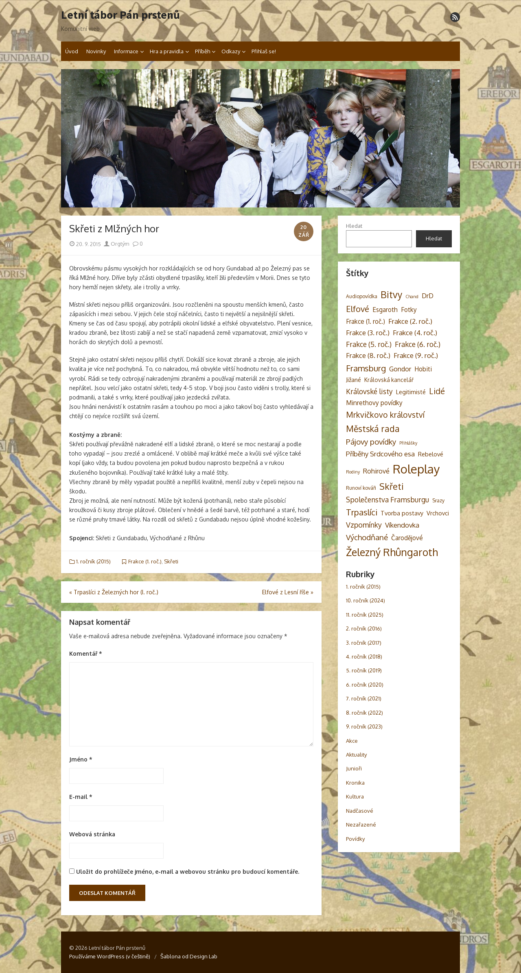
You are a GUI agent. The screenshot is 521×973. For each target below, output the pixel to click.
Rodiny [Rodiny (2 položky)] (353, 472)
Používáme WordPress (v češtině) (109, 956)
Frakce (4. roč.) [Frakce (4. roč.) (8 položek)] (415, 332)
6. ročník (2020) (364, 684)
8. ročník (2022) (364, 712)
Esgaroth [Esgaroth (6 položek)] (385, 309)
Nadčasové (359, 810)
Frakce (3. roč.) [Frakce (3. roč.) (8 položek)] (368, 332)
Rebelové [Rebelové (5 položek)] (430, 454)
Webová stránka (92, 834)
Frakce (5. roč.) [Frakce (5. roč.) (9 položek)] (369, 344)
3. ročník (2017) (363, 642)
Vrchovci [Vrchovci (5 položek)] (438, 513)
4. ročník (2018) (364, 656)
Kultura (355, 796)
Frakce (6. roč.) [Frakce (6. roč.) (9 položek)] (417, 344)
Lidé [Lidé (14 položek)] (437, 391)
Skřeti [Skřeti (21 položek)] (391, 486)
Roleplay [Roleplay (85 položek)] (416, 468)
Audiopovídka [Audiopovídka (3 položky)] (361, 296)
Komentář (85, 653)
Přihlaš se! (264, 51)
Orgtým (116, 243)
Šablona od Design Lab (188, 956)
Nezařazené (361, 824)
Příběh (202, 51)
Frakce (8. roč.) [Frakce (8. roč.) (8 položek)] (368, 355)
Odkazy (230, 51)
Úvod (71, 51)
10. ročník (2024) (365, 600)
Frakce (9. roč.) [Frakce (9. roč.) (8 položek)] (416, 355)
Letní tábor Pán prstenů (120, 15)
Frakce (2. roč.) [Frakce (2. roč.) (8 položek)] (410, 321)
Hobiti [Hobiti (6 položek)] (423, 369)
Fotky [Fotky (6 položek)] (409, 309)
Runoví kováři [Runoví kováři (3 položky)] (361, 487)
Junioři (354, 768)
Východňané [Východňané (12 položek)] (367, 537)
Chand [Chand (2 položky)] (411, 296)
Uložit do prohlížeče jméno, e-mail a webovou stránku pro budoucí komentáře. (187, 871)
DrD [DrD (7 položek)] (427, 295)
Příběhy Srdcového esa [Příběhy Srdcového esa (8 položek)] (380, 453)
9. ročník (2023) (364, 726)
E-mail (80, 796)
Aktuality (356, 754)
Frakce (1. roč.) (145, 561)
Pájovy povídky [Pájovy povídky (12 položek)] (371, 441)
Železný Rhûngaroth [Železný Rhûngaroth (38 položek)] (392, 551)
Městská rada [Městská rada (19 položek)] (373, 428)
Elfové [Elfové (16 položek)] (357, 308)
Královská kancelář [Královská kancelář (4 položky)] (389, 379)
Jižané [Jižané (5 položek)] (353, 379)
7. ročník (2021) (363, 698)
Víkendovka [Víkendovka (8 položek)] (402, 525)
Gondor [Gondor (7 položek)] (400, 368)
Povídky (355, 839)
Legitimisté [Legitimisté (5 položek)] (411, 391)
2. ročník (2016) (364, 628)
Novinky (96, 51)
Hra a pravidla (167, 51)
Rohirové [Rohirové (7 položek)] (376, 471)
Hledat (354, 226)
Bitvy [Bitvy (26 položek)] (391, 294)
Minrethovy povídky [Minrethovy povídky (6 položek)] (374, 403)
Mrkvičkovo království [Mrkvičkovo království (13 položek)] (385, 415)
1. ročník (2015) (93, 561)
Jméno (80, 759)
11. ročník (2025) (364, 614)
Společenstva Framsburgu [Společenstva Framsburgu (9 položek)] (387, 499)
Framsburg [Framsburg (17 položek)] (366, 368)
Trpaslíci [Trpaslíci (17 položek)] (361, 512)
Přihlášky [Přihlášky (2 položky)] (408, 443)
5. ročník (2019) (364, 670)
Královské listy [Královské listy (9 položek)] (369, 391)
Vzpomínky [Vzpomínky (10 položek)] (364, 524)
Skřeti (171, 561)
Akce (352, 740)
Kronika (355, 782)
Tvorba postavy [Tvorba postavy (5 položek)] (402, 513)
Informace (126, 51)
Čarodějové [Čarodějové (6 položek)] (407, 538)
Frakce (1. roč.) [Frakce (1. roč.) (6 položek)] (365, 321)
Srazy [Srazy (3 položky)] (438, 500)
